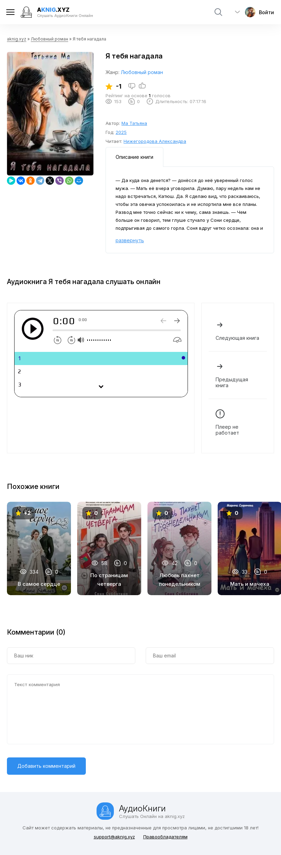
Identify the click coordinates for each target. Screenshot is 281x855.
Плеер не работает (238, 422)
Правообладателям (165, 836)
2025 (121, 132)
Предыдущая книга (238, 375)
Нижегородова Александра (155, 141)
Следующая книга (238, 330)
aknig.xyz (16, 39)
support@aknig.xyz (114, 836)
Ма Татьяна (134, 123)
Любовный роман (49, 39)
